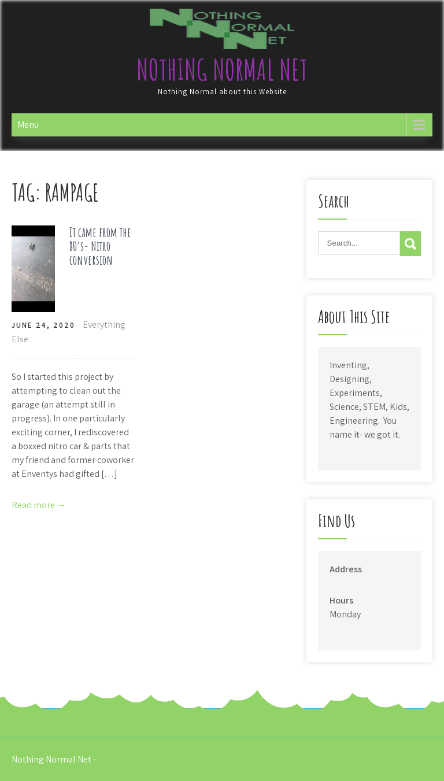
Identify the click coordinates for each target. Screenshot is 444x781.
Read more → (39, 505)
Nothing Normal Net (222, 69)
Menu (28, 125)
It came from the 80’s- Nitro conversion (100, 246)
